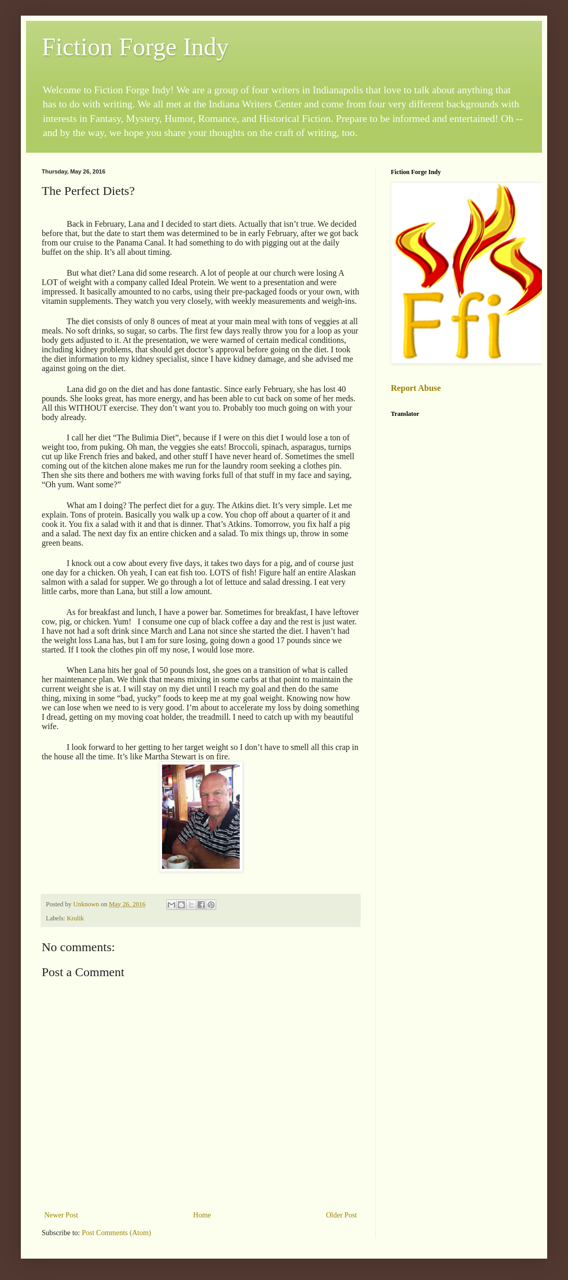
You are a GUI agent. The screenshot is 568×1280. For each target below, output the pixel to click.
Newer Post (61, 1215)
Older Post (341, 1215)
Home (202, 1215)
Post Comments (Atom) (116, 1233)
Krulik (75, 918)
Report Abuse (416, 388)
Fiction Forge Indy (135, 46)
